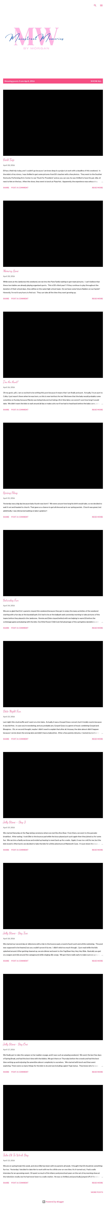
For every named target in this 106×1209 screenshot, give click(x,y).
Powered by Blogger (53, 1201)
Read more (97, 187)
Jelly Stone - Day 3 (14, 822)
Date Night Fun (12, 711)
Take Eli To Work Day (16, 1155)
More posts (97, 1192)
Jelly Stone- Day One (15, 1044)
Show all (96, 81)
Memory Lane (11, 271)
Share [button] (6, 187)
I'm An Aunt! (10, 382)
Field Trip (8, 160)
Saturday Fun (11, 600)
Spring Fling (10, 493)
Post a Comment (19, 187)
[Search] (95, 4)
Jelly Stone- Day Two (15, 933)
